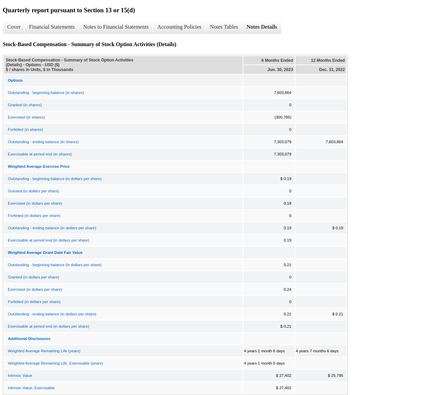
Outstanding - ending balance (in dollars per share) (52, 228)
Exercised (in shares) (26, 117)
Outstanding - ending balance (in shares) (43, 142)
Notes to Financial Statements (116, 27)
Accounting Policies (179, 27)
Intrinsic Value (20, 375)
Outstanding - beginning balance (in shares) (46, 93)
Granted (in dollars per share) (33, 191)
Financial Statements (52, 27)
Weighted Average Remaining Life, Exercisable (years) (55, 363)
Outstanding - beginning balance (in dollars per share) (54, 179)
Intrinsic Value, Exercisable (31, 388)
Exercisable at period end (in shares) (40, 154)
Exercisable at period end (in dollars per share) (48, 240)
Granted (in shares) (25, 105)
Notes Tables (224, 27)
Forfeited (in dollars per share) (34, 216)
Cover (13, 27)
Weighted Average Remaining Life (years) (44, 351)
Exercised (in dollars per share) (35, 203)
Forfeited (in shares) (25, 129)
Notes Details (261, 27)
